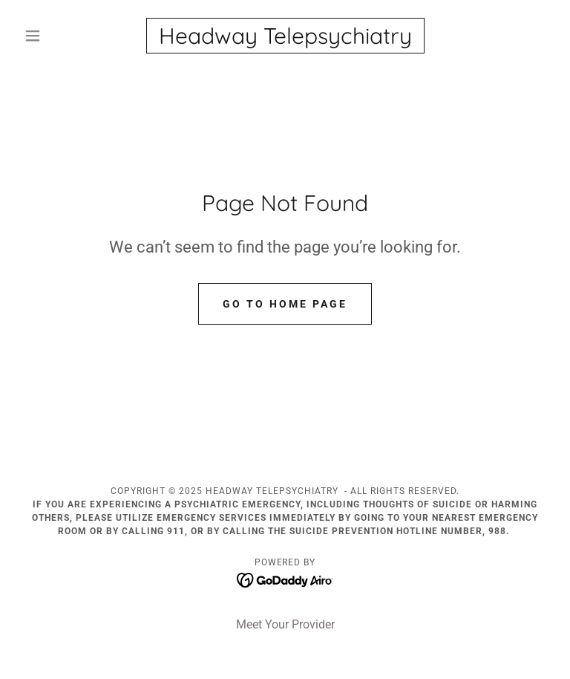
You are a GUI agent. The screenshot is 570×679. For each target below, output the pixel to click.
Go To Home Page (285, 304)
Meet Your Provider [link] (285, 624)
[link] (285, 40)
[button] (58, 36)
